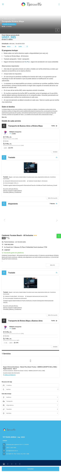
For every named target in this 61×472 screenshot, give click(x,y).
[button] (4, 220)
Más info (4, 117)
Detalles (55, 152)
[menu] (59, 4)
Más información (52, 198)
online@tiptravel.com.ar (12, 450)
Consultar (30, 469)
